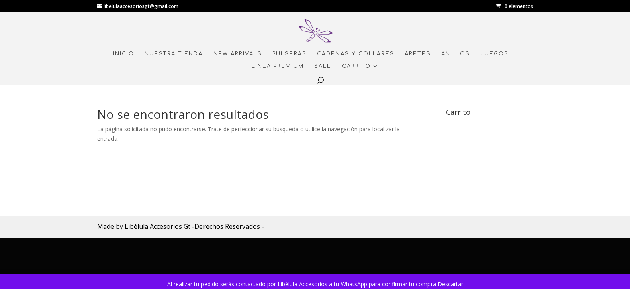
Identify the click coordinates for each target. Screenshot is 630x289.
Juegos (495, 54)
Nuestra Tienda (174, 54)
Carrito (356, 66)
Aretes (418, 54)
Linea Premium (278, 66)
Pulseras (289, 54)
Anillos (455, 54)
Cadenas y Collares (355, 54)
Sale (322, 66)
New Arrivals (237, 54)
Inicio (123, 54)
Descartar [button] (450, 284)
